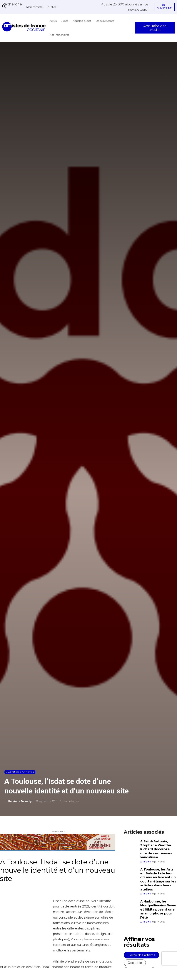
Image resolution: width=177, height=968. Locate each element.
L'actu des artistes (19, 772)
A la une (145, 860)
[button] (12, 4)
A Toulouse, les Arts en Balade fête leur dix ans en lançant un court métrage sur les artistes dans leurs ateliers (158, 876)
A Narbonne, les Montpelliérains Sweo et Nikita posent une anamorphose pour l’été (157, 905)
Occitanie (135, 957)
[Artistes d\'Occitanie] (24, 26)
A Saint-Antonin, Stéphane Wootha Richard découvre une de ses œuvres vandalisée (157, 848)
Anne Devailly (22, 801)
